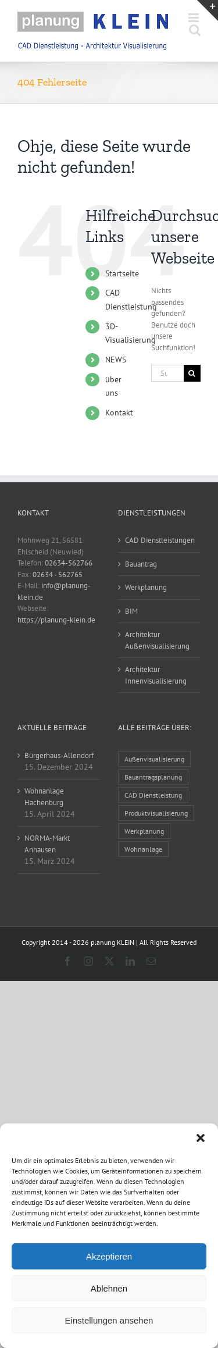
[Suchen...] (167, 373)
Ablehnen (109, 1288)
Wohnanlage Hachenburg (44, 797)
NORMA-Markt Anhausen (47, 844)
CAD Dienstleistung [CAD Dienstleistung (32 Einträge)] (153, 795)
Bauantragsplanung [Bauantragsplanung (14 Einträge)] (153, 777)
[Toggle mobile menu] (194, 18)
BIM (131, 611)
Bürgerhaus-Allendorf (59, 755)
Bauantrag (141, 564)
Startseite (122, 273)
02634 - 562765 (58, 574)
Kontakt (119, 412)
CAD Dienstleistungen (160, 540)
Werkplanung (146, 587)
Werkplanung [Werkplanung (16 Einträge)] (144, 831)
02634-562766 (68, 563)
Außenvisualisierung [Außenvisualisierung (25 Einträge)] (154, 759)
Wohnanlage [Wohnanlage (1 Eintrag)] (143, 849)
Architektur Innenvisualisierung (156, 675)
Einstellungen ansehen (109, 1320)
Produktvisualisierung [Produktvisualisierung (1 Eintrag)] (156, 813)
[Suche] (192, 373)
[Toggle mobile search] (195, 30)
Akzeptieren (109, 1256)
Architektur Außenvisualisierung (157, 640)
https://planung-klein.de (56, 620)
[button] (200, 1138)
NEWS (115, 359)
